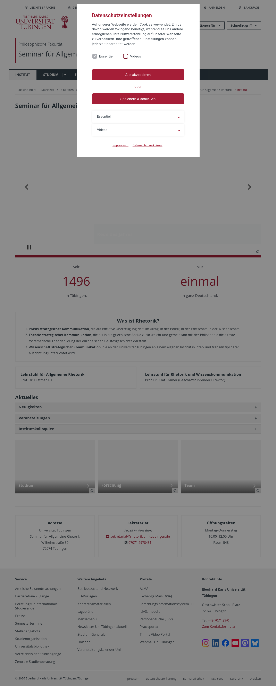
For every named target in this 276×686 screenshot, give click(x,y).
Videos (135, 56)
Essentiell (107, 56)
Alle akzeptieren (138, 75)
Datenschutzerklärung (148, 145)
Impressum (120, 145)
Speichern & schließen (138, 99)
